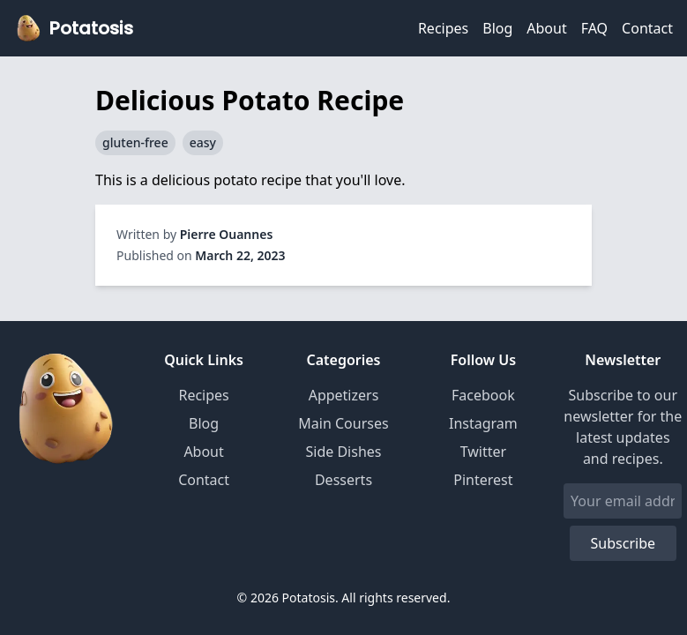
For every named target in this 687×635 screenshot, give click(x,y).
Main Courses (343, 423)
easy (203, 142)
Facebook (483, 395)
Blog (497, 28)
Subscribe (623, 543)
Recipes (443, 28)
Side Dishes (344, 451)
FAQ (594, 28)
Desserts (343, 479)
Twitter (483, 451)
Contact (647, 28)
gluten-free (135, 142)
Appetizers (344, 395)
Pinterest (482, 479)
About (546, 28)
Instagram (483, 423)
